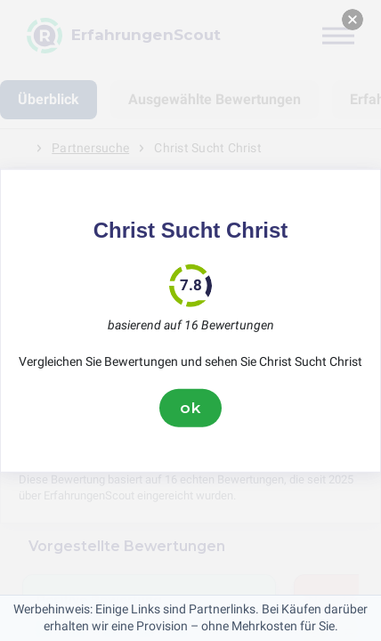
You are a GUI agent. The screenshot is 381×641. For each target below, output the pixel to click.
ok (190, 408)
